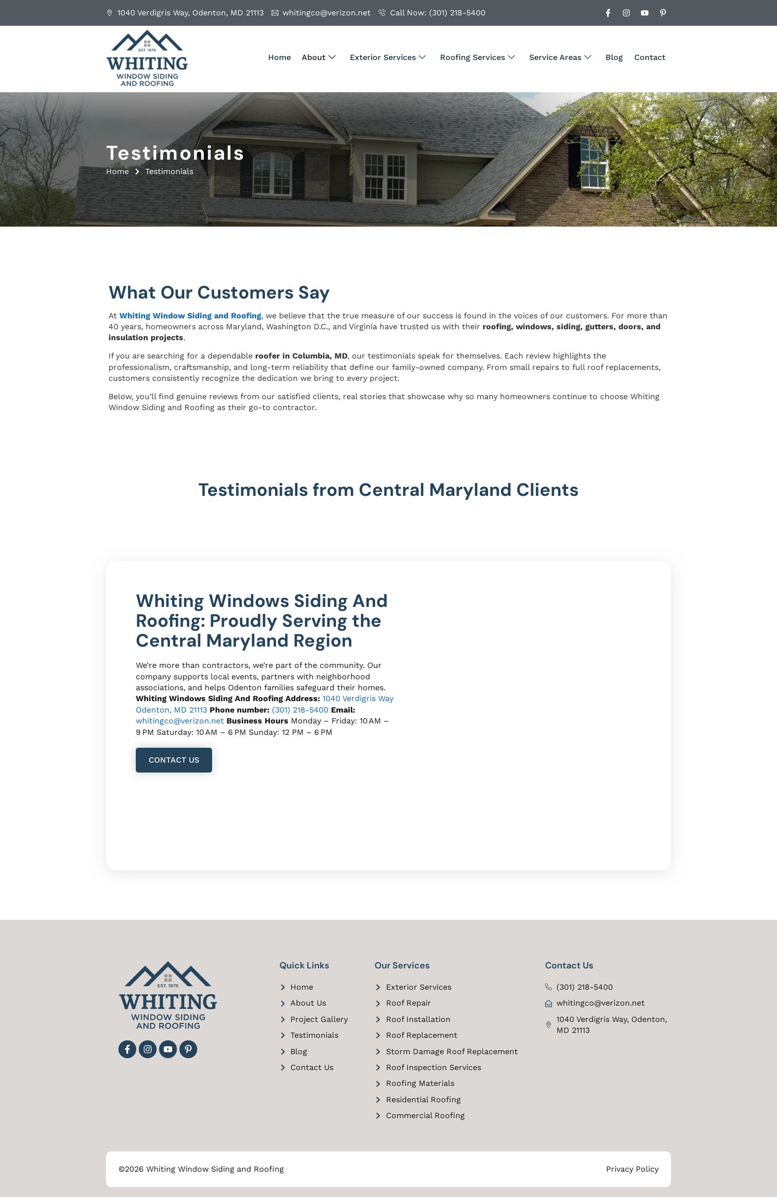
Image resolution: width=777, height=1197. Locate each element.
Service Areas (564, 57)
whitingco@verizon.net (180, 720)
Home (288, 57)
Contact (650, 57)
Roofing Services (482, 57)
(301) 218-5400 (300, 710)
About (326, 57)
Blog (616, 57)
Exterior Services (394, 57)
